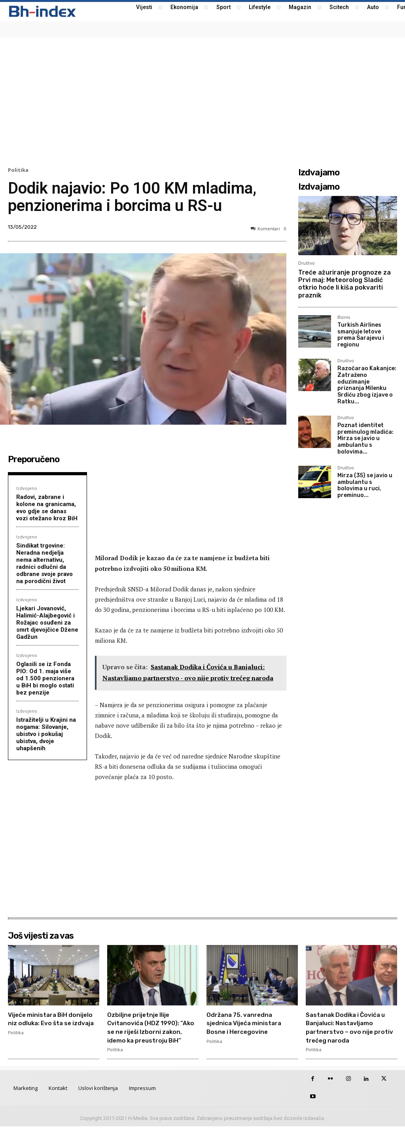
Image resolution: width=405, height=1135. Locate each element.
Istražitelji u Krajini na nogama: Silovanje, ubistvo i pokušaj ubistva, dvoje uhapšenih (46, 734)
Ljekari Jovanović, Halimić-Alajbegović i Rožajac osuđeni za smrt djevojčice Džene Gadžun (47, 622)
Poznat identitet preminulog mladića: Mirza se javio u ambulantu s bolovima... (365, 438)
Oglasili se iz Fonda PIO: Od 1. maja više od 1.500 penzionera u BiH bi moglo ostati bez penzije (45, 678)
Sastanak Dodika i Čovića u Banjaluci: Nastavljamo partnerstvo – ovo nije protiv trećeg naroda (349, 1027)
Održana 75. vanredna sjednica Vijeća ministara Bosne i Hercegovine (250, 1023)
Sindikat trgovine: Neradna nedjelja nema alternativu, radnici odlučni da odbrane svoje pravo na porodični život (44, 563)
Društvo (306, 263)
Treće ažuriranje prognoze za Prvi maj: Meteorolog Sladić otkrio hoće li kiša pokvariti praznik (344, 284)
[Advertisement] (202, 101)
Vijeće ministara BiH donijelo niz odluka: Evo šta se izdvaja (48, 1023)
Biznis (343, 317)
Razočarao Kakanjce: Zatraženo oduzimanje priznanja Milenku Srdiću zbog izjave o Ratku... (366, 385)
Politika (18, 170)
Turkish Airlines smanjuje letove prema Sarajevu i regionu (360, 335)
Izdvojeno (26, 488)
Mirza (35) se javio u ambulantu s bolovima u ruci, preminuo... (364, 485)
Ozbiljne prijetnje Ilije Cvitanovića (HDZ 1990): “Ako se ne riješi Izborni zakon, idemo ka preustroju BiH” (149, 1031)
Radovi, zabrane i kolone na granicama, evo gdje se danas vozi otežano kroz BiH (47, 507)
